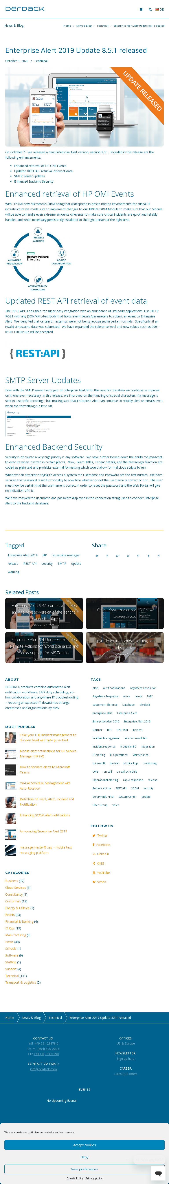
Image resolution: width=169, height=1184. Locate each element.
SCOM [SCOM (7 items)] (135, 788)
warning (13, 572)
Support (11, 969)
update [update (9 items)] (146, 796)
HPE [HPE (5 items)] (109, 729)
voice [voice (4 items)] (115, 805)
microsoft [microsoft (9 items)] (99, 763)
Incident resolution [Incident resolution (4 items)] (136, 738)
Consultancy (14, 894)
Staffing (10, 962)
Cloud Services (15, 887)
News (9, 942)
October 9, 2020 (16, 61)
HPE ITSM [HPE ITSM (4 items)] (122, 729)
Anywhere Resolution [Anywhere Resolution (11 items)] (143, 688)
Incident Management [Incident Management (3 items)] (106, 738)
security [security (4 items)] (148, 788)
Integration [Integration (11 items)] (148, 746)
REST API (30, 563)
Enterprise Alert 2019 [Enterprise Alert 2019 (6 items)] (137, 721)
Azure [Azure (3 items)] (126, 696)
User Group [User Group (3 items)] (100, 805)
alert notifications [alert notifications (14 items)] (114, 688)
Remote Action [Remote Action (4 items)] (102, 788)
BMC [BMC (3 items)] (150, 696)
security (47, 563)
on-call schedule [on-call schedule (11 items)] (127, 771)
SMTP (62, 563)
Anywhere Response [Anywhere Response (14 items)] (105, 696)
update (76, 563)
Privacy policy (94, 1178)
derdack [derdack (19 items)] (145, 704)
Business (11, 881)
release (13, 563)
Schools (11, 948)
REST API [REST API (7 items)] (121, 788)
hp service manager (66, 555)
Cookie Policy (75, 1178)
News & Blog (84, 25)
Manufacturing (15, 935)
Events (10, 915)
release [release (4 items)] (152, 780)
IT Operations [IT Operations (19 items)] (119, 755)
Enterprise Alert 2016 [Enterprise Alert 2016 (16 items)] (106, 721)
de (159, 9)
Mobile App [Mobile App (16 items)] (130, 763)
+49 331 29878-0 (46, 1043)
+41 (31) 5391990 (46, 1054)
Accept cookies (84, 1145)
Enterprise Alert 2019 (23, 555)
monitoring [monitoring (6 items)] (150, 763)
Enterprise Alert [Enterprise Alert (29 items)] (127, 713)
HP (45, 555)
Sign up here (125, 1058)
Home (67, 25)
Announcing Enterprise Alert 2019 (43, 831)
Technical (102, 25)
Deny (84, 1157)
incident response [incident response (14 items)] (104, 746)
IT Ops (10, 928)
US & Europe (126, 1043)
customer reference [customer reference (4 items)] (105, 704)
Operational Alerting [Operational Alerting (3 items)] (105, 780)
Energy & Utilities (17, 908)
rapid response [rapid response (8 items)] (133, 780)
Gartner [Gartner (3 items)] (97, 729)
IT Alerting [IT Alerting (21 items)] (99, 755)
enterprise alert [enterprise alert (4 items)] (102, 713)
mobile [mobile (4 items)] (114, 763)
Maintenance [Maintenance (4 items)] (140, 755)
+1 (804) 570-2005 (46, 1049)
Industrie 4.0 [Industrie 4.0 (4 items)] (128, 746)
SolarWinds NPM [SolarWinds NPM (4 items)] (103, 796)
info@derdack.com (43, 1069)
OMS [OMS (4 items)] (96, 771)
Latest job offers (126, 1074)
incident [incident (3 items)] (137, 729)
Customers (13, 901)
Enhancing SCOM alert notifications (45, 815)
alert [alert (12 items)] (95, 688)
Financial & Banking (19, 921)
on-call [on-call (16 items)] (107, 771)
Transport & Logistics (20, 982)
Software (11, 955)
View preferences (84, 1169)
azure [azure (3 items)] (138, 696)
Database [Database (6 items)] (128, 704)
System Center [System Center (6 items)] (127, 796)
